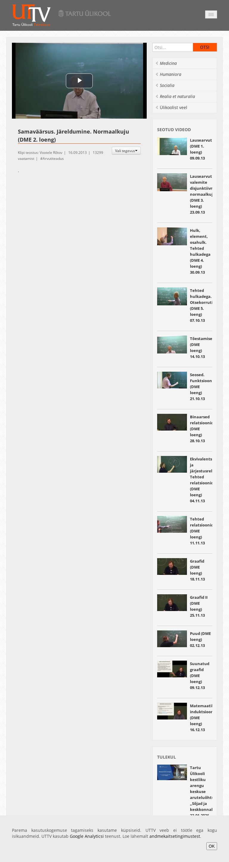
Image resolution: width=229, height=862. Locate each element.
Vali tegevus (126, 150)
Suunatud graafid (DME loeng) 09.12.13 (199, 675)
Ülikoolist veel (171, 107)
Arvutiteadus (53, 158)
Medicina (166, 63)
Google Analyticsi (87, 836)
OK (212, 846)
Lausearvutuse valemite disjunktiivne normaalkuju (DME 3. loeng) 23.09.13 (204, 194)
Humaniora (168, 74)
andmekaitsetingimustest (174, 836)
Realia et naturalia (175, 96)
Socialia (164, 85)
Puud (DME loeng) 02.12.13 (200, 639)
